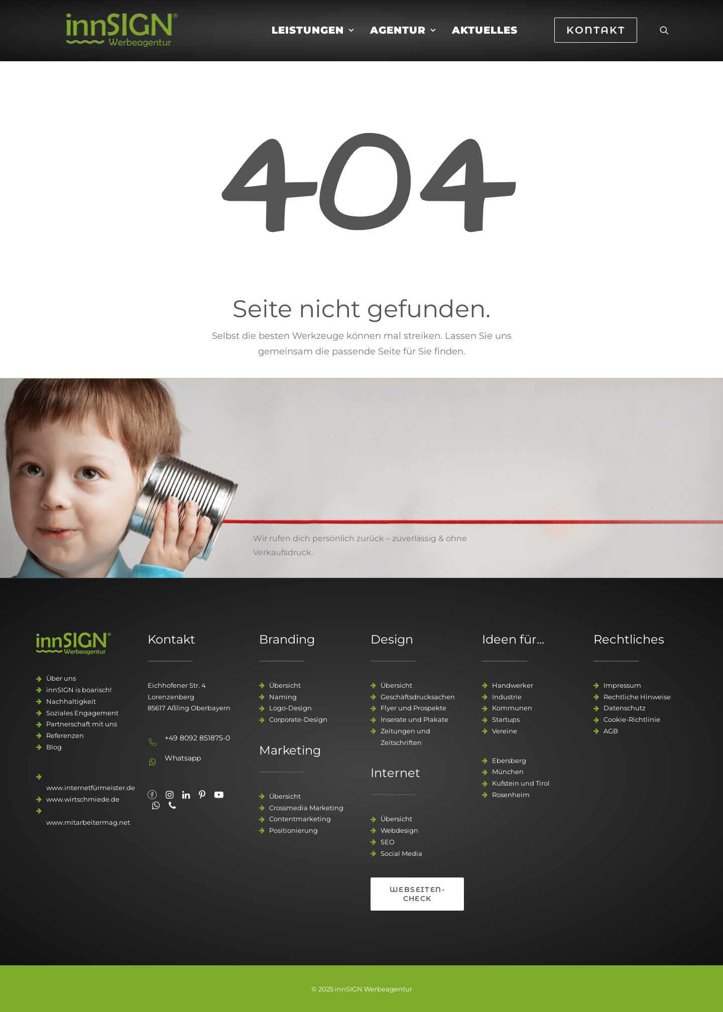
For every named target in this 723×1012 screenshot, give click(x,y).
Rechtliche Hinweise (637, 697)
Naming (283, 697)
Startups (506, 719)
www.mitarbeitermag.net (88, 822)
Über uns (61, 678)
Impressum (622, 685)
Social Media (401, 853)
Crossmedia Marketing (306, 808)
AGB (611, 731)
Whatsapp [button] (183, 758)
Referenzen (65, 735)
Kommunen (512, 708)
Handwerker (512, 685)
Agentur (403, 39)
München (508, 772)
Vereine (504, 731)
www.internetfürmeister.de (90, 788)
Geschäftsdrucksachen (418, 697)
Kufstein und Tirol (521, 783)
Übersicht (285, 685)
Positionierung (293, 830)
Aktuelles (485, 39)
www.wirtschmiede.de (82, 799)
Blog (54, 747)
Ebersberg (509, 760)
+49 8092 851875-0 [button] (197, 737)
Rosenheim (511, 795)
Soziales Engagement (82, 713)
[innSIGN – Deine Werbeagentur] (137, 39)
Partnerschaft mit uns (81, 724)
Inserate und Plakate (414, 719)
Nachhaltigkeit (71, 701)
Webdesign (399, 830)
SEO (388, 842)
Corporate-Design (298, 719)
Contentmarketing (300, 819)
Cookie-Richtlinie (632, 719)
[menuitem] (313, 38)
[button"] (152, 796)
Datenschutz (625, 708)
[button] (664, 38)
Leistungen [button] (313, 39)
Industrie (507, 697)
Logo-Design (290, 708)
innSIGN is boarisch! (78, 690)
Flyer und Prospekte (413, 708)
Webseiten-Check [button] (417, 894)
